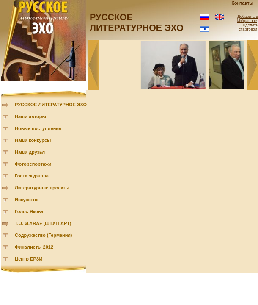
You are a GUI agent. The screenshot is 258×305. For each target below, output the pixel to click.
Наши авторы (30, 116)
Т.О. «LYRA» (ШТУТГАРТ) (43, 223)
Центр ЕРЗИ (28, 258)
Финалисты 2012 (34, 247)
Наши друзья (30, 152)
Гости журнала (32, 175)
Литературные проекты (42, 187)
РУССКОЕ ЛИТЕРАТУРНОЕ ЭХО (51, 104)
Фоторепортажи (33, 163)
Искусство (26, 199)
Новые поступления (38, 128)
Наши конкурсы (33, 140)
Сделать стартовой (248, 27)
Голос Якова (29, 211)
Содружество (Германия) (43, 235)
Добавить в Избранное (247, 18)
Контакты (242, 3)
